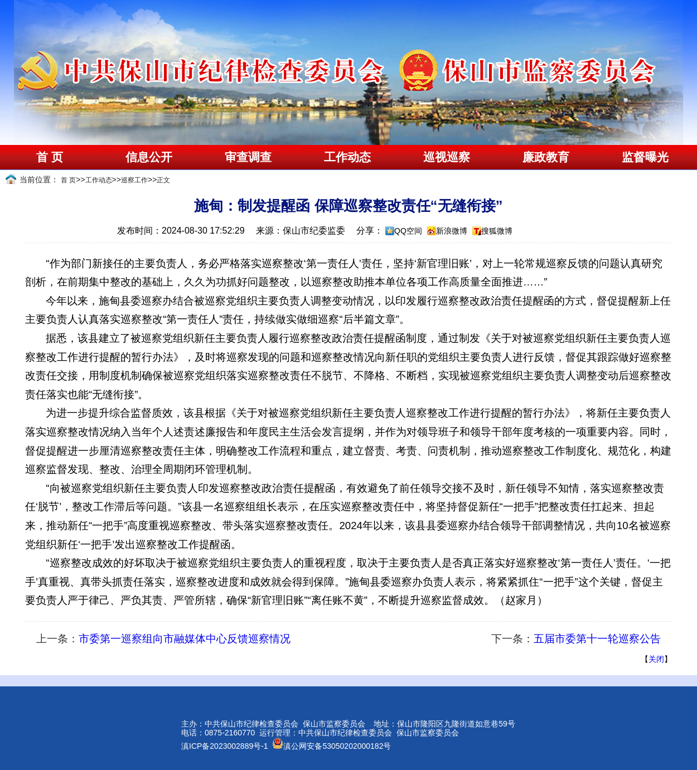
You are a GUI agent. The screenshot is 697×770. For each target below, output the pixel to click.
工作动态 (347, 157)
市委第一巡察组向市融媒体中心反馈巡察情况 (185, 639)
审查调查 (248, 157)
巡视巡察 (446, 157)
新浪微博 (451, 230)
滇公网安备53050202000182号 (331, 746)
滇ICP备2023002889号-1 (224, 746)
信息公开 (148, 157)
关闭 (656, 659)
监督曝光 (645, 157)
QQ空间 (408, 230)
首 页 (49, 157)
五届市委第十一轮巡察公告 (597, 639)
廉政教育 (545, 157)
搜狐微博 (496, 230)
